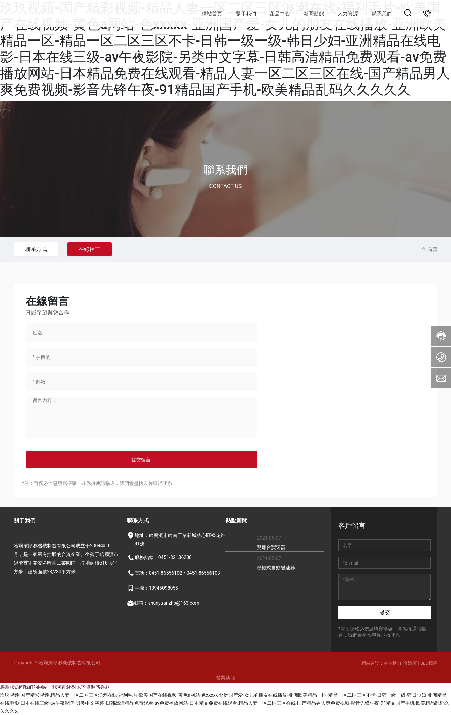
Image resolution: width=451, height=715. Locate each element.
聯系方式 (37, 249)
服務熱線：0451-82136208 (163, 557)
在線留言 (92, 249)
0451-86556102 (165, 573)
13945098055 (163, 588)
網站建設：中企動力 (381, 663)
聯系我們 (225, 169)
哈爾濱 (410, 663)
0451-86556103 (203, 573)
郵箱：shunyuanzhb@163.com (166, 603)
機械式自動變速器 (276, 567)
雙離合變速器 (271, 547)
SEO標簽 (428, 663)
